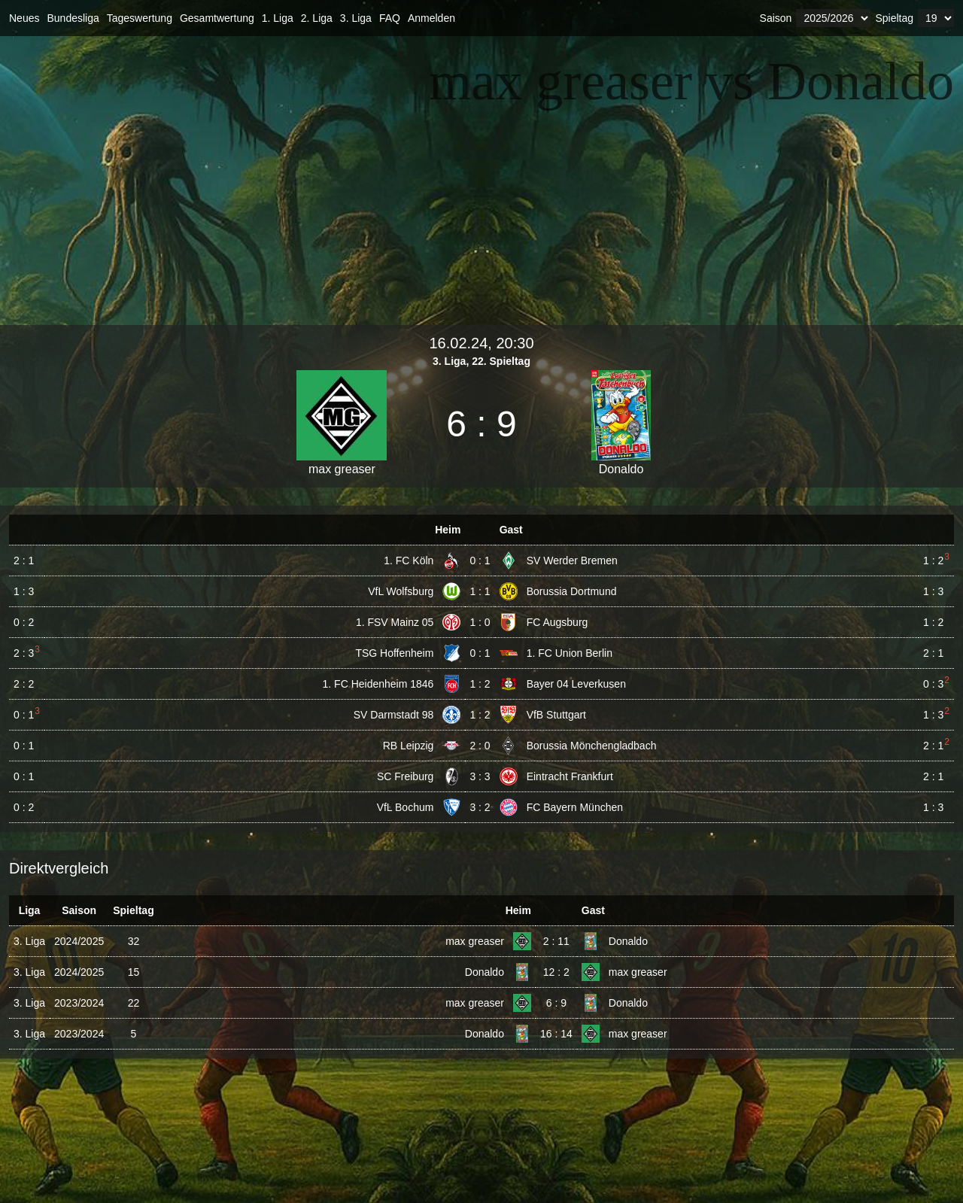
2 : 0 (479, 746)
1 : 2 (479, 684)
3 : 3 (479, 776)
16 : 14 (556, 1034)
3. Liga (356, 18)
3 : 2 (479, 807)
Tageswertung (139, 18)
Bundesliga (73, 18)
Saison (776, 18)
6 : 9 (556, 1003)
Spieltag (894, 18)
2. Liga (317, 18)
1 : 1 (479, 591)
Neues (24, 18)
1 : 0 (479, 622)
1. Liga (277, 18)
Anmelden (431, 18)
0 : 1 (479, 560)
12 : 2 (556, 972)
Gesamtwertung (217, 18)
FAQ (389, 18)
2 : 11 (556, 941)
